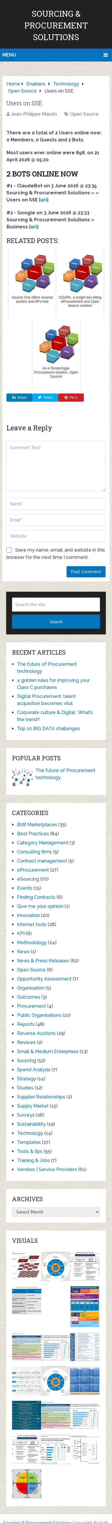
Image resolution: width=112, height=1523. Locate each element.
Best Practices (33, 833)
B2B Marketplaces (37, 824)
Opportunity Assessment (44, 979)
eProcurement (33, 870)
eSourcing (28, 879)
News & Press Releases (43, 961)
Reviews (26, 1042)
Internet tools (32, 924)
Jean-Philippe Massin (34, 114)
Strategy (26, 1078)
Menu (9, 55)
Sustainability (31, 1124)
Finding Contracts (36, 897)
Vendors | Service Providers (47, 1169)
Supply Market (33, 1106)
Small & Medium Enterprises (48, 1051)
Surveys (26, 1115)
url (43, 200)
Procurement (31, 1006)
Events (24, 888)
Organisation (30, 988)
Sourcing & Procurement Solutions (56, 25)
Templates (29, 1142)
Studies (25, 1088)
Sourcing (26, 1060)
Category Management (42, 843)
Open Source (84, 114)
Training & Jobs (33, 1160)
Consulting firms (34, 852)
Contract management (42, 861)
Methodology (32, 942)
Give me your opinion (40, 906)
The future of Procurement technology (65, 774)
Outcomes (28, 997)
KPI (21, 933)
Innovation (28, 915)
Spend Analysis (33, 1069)
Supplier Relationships (41, 1097)
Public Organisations (39, 1015)
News (23, 951)
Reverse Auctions (36, 1033)
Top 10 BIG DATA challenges (48, 728)
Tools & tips (30, 1151)
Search (56, 622)
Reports (26, 1024)
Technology (30, 1133)
